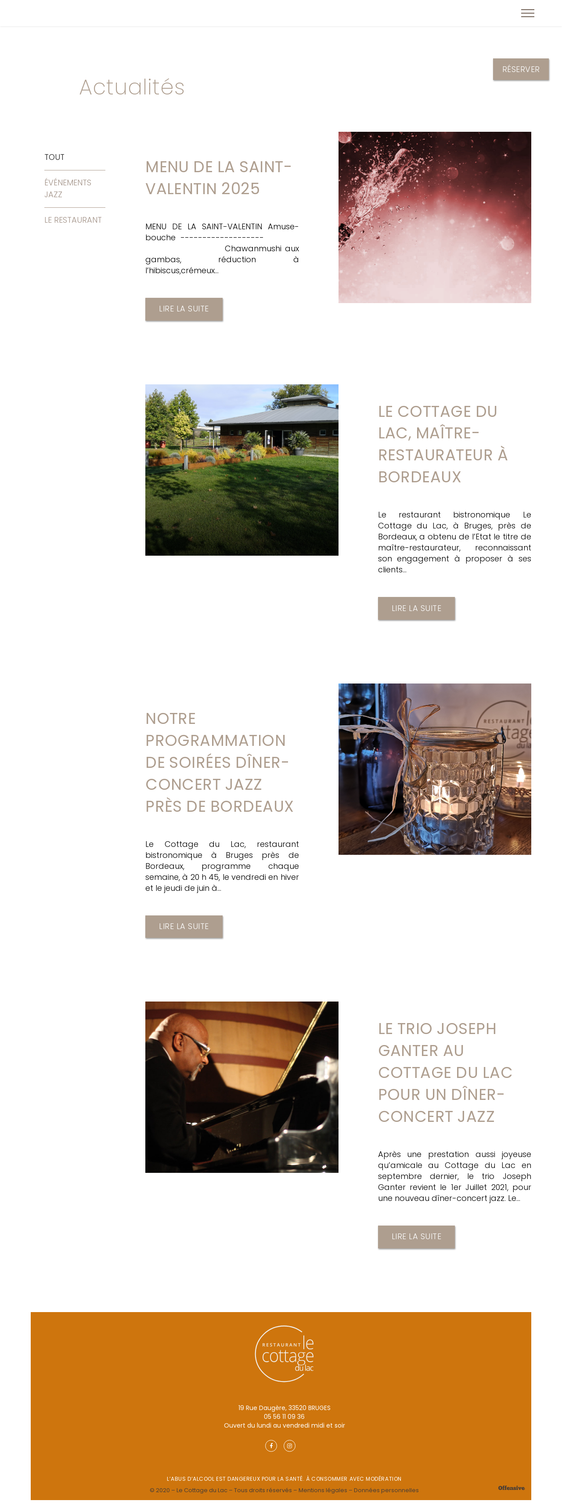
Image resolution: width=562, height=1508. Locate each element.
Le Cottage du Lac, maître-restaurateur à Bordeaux (444, 446)
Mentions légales (323, 1498)
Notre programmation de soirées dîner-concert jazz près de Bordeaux (221, 767)
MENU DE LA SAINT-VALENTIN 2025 (220, 178)
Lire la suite (184, 310)
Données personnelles (386, 1498)
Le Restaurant (73, 219)
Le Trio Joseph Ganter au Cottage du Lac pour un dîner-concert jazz (446, 1079)
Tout (54, 157)
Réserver (521, 69)
